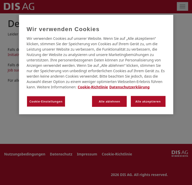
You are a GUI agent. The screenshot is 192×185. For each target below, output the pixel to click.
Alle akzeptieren (148, 101)
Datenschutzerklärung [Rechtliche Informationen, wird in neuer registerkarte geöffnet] (129, 87)
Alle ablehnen (109, 101)
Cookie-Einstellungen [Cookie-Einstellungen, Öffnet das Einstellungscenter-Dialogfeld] (46, 101)
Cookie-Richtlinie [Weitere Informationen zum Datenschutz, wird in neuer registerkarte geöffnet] (93, 87)
